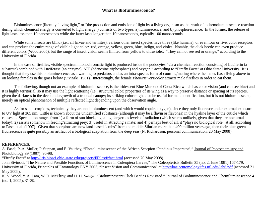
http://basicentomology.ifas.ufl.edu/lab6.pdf (197, 167)
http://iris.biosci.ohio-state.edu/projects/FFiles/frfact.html (77, 158)
